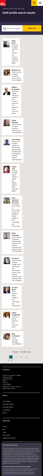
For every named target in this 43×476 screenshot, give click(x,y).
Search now (32, 28)
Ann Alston (15, 258)
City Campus (6, 401)
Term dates (6, 435)
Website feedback (11, 455)
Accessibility (11, 463)
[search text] (12, 28)
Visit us (5, 413)
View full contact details (9, 388)
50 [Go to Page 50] (8, 360)
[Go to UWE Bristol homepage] (3, 8)
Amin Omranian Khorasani (15, 200)
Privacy (18, 463)
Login (4, 432)
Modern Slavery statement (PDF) (10, 465)
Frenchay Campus (8, 404)
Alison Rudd (16, 139)
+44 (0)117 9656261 (15, 386)
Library (5, 426)
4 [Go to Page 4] (26, 357)
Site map (5, 463)
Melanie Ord (16, 70)
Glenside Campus (8, 407)
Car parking (6, 410)
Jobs (4, 429)
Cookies (23, 463)
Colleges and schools (9, 438)
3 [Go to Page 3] (21, 357)
